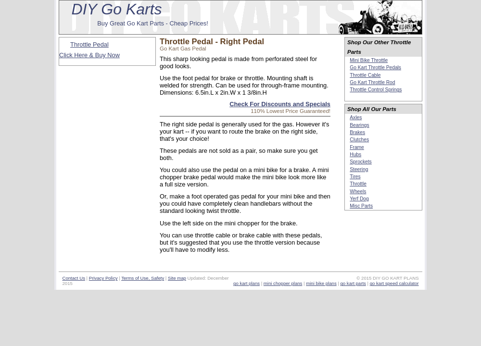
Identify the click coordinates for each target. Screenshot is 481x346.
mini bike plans (321, 283)
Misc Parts (361, 206)
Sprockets (361, 161)
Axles (356, 117)
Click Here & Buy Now (89, 55)
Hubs (355, 154)
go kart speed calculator (394, 283)
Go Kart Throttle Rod (372, 82)
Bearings (359, 125)
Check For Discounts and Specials (279, 104)
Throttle (358, 183)
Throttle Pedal (89, 44)
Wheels (358, 191)
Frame (357, 147)
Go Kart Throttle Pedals (375, 67)
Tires (355, 176)
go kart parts (353, 283)
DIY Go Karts (117, 9)
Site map (177, 278)
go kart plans (246, 283)
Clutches (359, 139)
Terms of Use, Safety (142, 278)
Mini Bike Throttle (369, 60)
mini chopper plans (283, 283)
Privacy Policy (103, 278)
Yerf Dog (359, 198)
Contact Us (73, 278)
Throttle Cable (365, 75)
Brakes (357, 132)
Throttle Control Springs (376, 89)
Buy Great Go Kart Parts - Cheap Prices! (152, 23)
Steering (359, 169)
